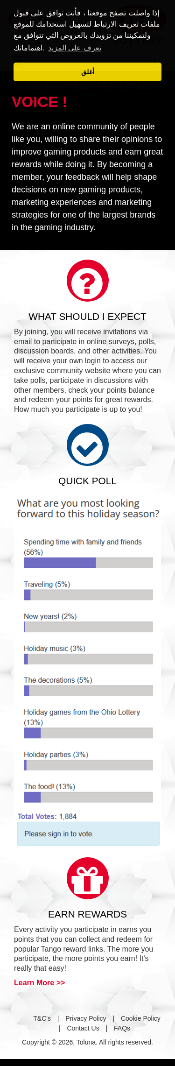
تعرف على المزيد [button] (74, 48)
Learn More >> (39, 983)
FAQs (122, 1028)
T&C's (42, 1018)
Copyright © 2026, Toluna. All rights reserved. (87, 1042)
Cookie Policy (141, 1018)
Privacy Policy (85, 1018)
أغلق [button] (87, 72)
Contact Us (83, 1028)
